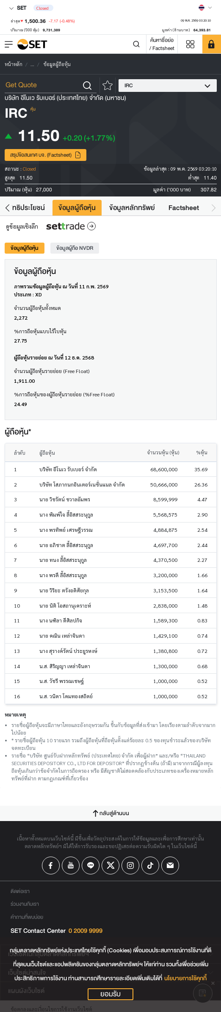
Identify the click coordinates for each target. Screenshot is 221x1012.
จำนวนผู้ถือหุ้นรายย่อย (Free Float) (51, 371)
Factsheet (184, 207)
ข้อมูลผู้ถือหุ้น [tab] (25, 247)
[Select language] (205, 8)
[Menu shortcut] (190, 44)
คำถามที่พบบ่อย (27, 916)
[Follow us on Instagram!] (130, 865)
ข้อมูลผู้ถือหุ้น (77, 207)
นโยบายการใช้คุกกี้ (185, 978)
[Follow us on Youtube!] (70, 865)
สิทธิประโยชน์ (26, 207)
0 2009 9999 (85, 931)
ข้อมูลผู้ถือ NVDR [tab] (74, 247)
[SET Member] (211, 44)
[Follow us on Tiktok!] (150, 865)
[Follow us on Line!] (90, 865)
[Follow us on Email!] (170, 865)
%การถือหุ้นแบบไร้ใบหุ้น (40, 331)
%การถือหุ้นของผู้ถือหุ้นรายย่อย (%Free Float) (64, 394)
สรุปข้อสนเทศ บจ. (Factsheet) (45, 154)
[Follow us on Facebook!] (50, 865)
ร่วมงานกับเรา (25, 903)
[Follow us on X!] (110, 865)
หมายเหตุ (15, 714)
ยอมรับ (110, 994)
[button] (7, 207)
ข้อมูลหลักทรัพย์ (132, 207)
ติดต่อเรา (20, 891)
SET (17, 7)
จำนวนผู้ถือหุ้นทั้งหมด (37, 307)
